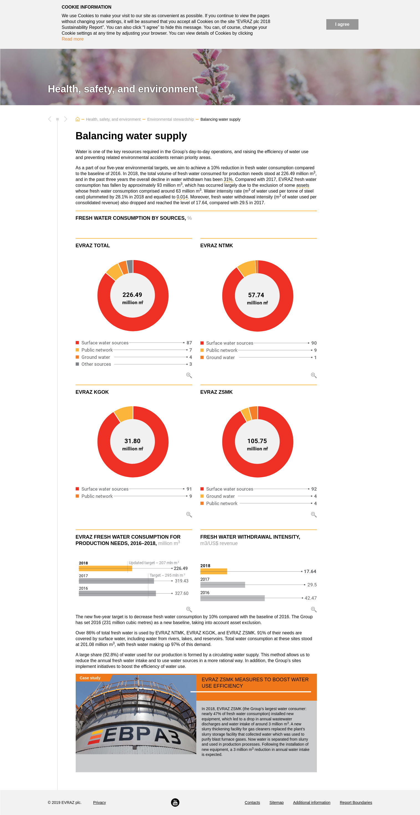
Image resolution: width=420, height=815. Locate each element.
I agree (342, 24)
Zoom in (189, 375)
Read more (73, 39)
